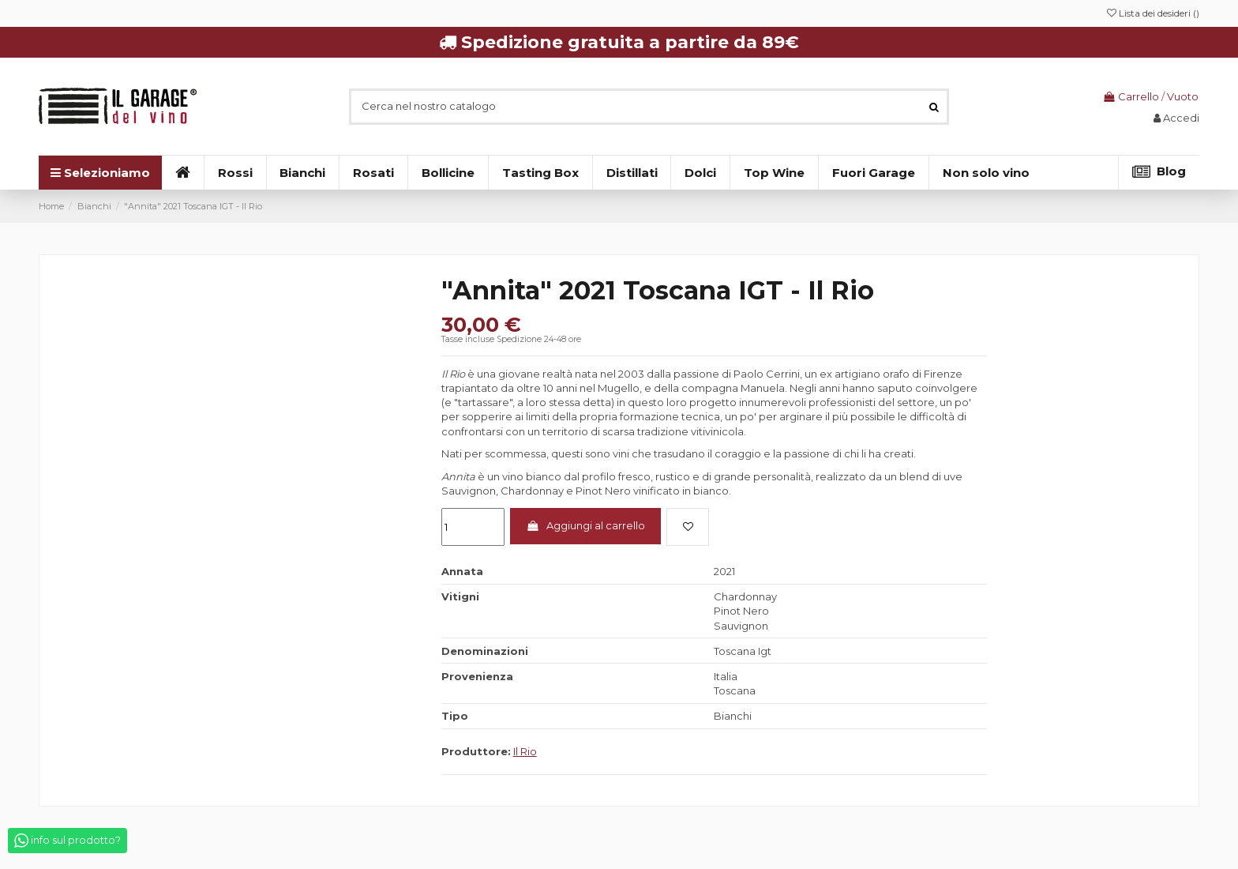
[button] (985, 173)
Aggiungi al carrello (585, 525)
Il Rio (525, 751)
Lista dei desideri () (1153, 13)
